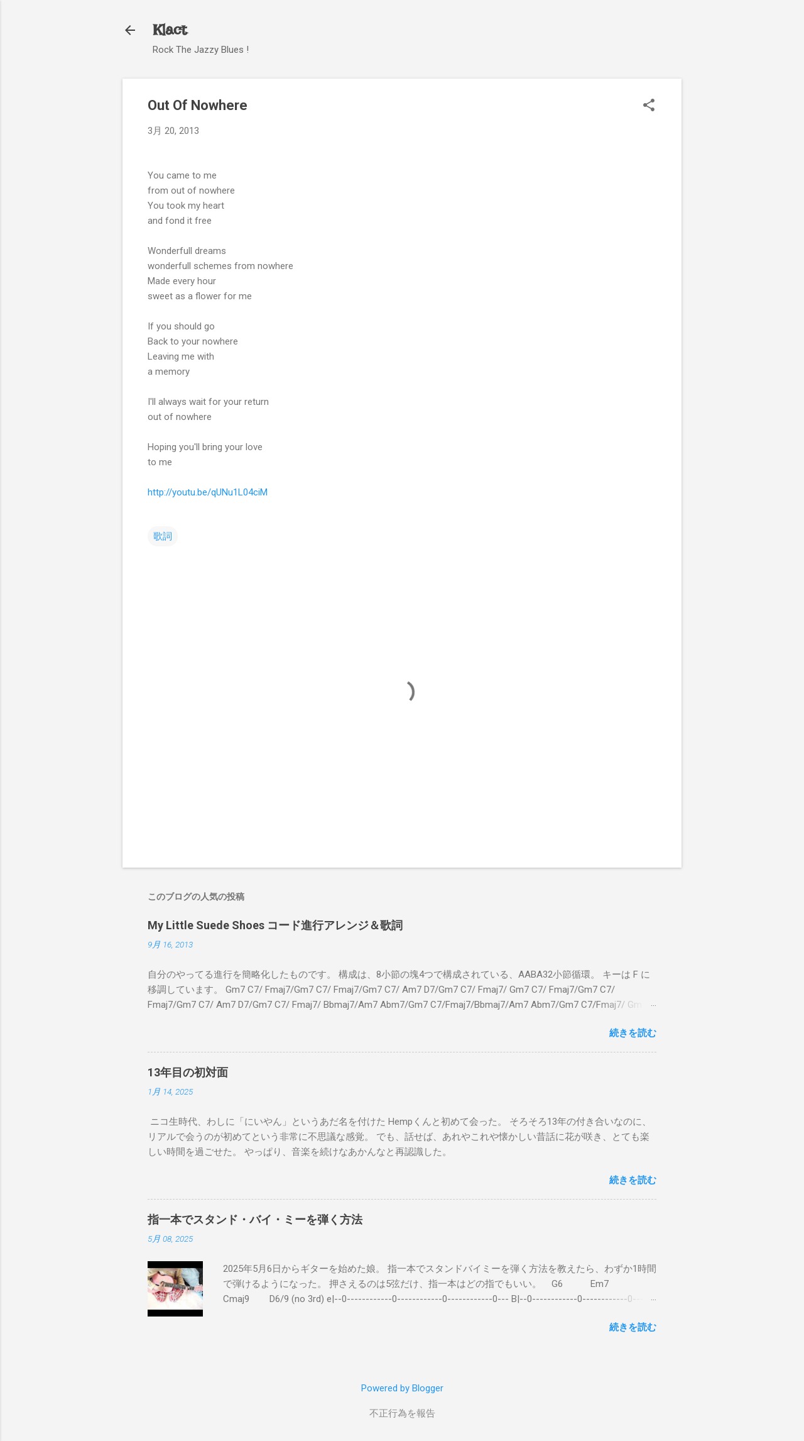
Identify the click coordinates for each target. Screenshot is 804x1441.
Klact (170, 30)
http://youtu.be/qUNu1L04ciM (208, 492)
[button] (648, 106)
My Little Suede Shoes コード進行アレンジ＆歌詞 (275, 925)
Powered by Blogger (402, 1388)
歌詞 (162, 536)
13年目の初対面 (188, 1072)
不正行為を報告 (402, 1413)
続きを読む (632, 1033)
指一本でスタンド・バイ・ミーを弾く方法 (255, 1219)
